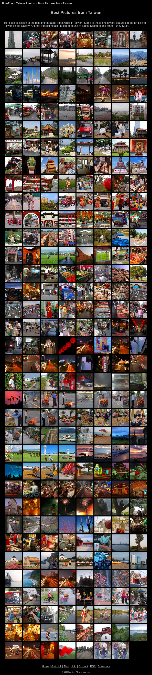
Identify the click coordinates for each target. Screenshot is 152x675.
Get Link (56, 666)
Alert (66, 666)
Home (45, 666)
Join (73, 666)
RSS (93, 666)
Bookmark (104, 666)
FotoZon (7, 3)
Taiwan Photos (25, 3)
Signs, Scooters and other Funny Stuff (105, 25)
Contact (83, 666)
